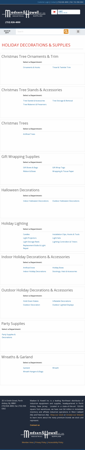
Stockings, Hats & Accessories (64, 271)
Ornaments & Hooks (31, 67)
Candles (26, 234)
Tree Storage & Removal (62, 100)
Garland (26, 368)
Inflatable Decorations (61, 301)
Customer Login (43, 2)
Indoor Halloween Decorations (36, 201)
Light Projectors (30, 238)
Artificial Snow (29, 267)
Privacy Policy (41, 442)
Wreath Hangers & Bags (33, 371)
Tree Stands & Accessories (34, 100)
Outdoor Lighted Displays (63, 305)
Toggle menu (78, 31)
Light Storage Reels (31, 242)
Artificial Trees (29, 134)
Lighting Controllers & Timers (64, 242)
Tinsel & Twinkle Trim (61, 67)
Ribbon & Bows (29, 171)
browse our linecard (74, 415)
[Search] (66, 31)
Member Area (27, 442)
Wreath (55, 368)
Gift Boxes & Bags (30, 167)
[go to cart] (67, 12)
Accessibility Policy (55, 442)
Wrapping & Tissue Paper (63, 171)
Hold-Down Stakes (31, 301)
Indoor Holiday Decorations (34, 271)
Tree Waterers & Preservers (34, 104)
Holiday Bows (58, 267)
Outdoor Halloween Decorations (65, 201)
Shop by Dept (7, 32)
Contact (53, 2)
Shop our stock (56, 415)
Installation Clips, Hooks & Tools (65, 234)
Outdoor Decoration (31, 305)
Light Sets (56, 238)
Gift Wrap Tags (58, 167)
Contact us (35, 425)
